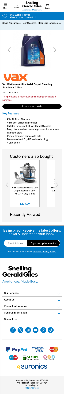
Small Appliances (10, 23)
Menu (5, 6)
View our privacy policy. (44, 251)
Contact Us (10, 319)
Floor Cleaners (29, 23)
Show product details (32, 106)
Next (57, 185)
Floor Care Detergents (49, 23)
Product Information (15, 306)
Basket (47, 6)
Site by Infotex (31, 388)
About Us (9, 299)
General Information (15, 312)
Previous (6, 185)
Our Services (11, 293)
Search (16, 6)
